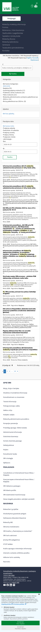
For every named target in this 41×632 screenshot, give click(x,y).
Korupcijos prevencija (10, 423)
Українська (34, 60)
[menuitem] (14, 24)
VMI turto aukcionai (10, 535)
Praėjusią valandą (9, 128)
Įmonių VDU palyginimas (11, 540)
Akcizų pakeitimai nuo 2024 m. (14, 101)
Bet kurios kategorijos (10, 84)
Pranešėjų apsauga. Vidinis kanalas (15, 428)
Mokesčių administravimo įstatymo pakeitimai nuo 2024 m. (20, 98)
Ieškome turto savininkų (11, 557)
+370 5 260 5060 (8, 575)
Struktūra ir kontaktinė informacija (15, 393)
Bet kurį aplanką (8, 114)
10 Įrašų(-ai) (7, 365)
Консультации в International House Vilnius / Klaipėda (18, 480)
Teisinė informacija (9, 401)
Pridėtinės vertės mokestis (13, 93)
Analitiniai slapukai (8, 615)
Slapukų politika (6, 604)
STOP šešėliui (8, 544)
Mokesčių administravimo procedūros (16, 419)
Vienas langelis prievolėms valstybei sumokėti (18, 499)
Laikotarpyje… (8, 139)
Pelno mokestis (10, 95)
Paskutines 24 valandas (11, 130)
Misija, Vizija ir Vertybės (11, 388)
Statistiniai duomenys (10, 436)
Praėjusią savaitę (9, 132)
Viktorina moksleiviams (11, 527)
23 (15, 371)
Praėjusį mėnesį (8, 135)
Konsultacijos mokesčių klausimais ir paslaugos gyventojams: (19, 572)
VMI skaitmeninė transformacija (14, 495)
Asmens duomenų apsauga (12, 441)
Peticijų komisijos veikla (11, 406)
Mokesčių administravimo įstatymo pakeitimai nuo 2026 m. (20, 204)
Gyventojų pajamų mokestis (14, 90)
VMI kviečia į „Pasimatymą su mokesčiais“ (17, 531)
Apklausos (6, 463)
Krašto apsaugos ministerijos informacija (17, 548)
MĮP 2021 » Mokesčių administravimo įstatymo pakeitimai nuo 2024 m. (20, 181)
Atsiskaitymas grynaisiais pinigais (14, 514)
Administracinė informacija (12, 432)
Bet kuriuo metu (8, 126)
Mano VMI (15, 583)
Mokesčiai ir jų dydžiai (10, 509)
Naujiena (7, 88)
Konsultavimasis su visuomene (13, 397)
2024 (6, 86)
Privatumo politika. (18, 604)
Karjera (5, 450)
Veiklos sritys (7, 410)
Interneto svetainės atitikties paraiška (16, 553)
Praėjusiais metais (9, 137)
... (12, 371)
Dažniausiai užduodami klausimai (14, 518)
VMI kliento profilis (9, 490)
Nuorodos (6, 562)
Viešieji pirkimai (8, 445)
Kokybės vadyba (8, 415)
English (29, 58)
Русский (35, 58)
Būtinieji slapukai (7, 607)
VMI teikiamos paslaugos (11, 486)
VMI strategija (8, 458)
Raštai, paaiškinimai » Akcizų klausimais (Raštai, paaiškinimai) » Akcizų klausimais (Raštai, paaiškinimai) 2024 (20, 326)
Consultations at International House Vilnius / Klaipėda (18, 474)
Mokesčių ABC (8, 522)
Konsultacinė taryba (10, 454)
